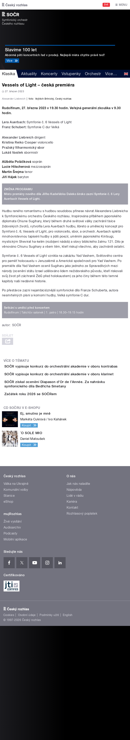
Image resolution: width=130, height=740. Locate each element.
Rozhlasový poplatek (82, 627)
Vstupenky (71, 73)
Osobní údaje (27, 729)
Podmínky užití (49, 729)
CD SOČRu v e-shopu (22, 522)
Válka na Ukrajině (16, 598)
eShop (8, 616)
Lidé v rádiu (75, 610)
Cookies (8, 729)
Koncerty (49, 73)
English (67, 729)
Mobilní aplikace (15, 653)
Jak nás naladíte (78, 598)
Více (111, 73)
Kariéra (72, 616)
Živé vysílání (12, 635)
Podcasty (10, 647)
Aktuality (29, 73)
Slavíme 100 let (21, 49)
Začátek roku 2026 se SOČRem (46, 497)
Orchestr (93, 73)
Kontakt (72, 622)
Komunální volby (16, 604)
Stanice (9, 610)
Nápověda (74, 604)
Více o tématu (16, 434)
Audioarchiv (12, 641)
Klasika (8, 73)
